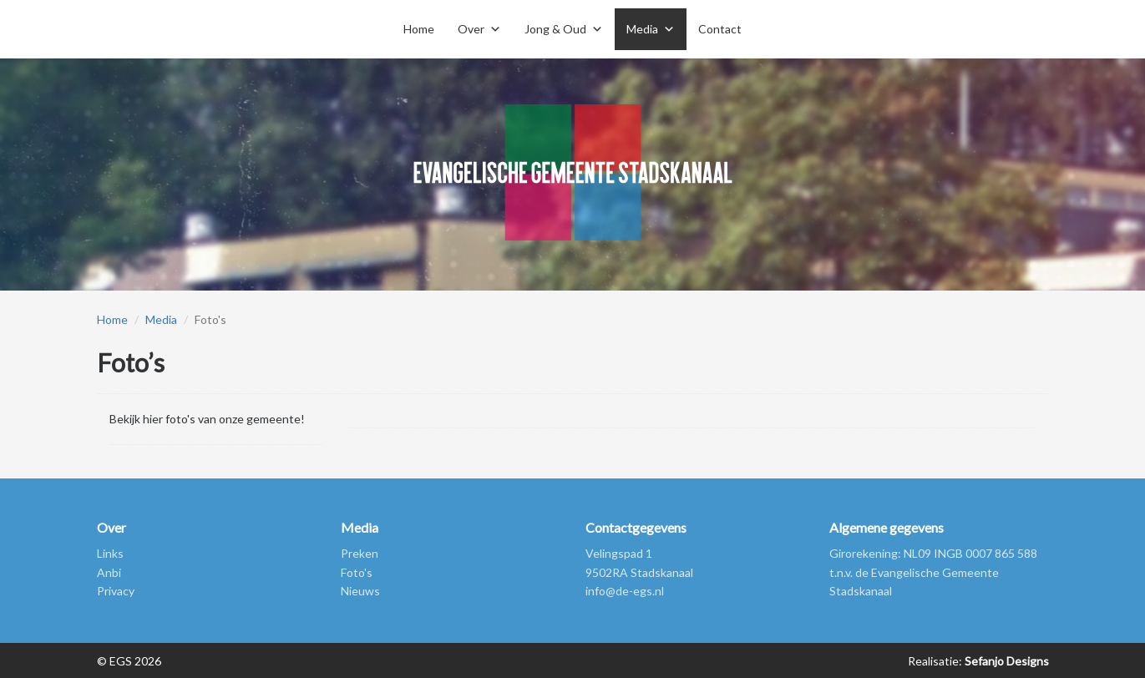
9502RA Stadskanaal (639, 572)
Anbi (109, 572)
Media (161, 319)
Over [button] (471, 29)
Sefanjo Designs (1005, 661)
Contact (720, 29)
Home (418, 29)
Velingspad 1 (618, 553)
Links (110, 553)
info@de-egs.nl (624, 591)
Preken (359, 553)
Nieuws (360, 591)
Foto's (356, 572)
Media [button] (642, 29)
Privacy (115, 591)
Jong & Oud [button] (555, 29)
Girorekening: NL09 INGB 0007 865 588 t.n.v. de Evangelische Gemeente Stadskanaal (933, 572)
